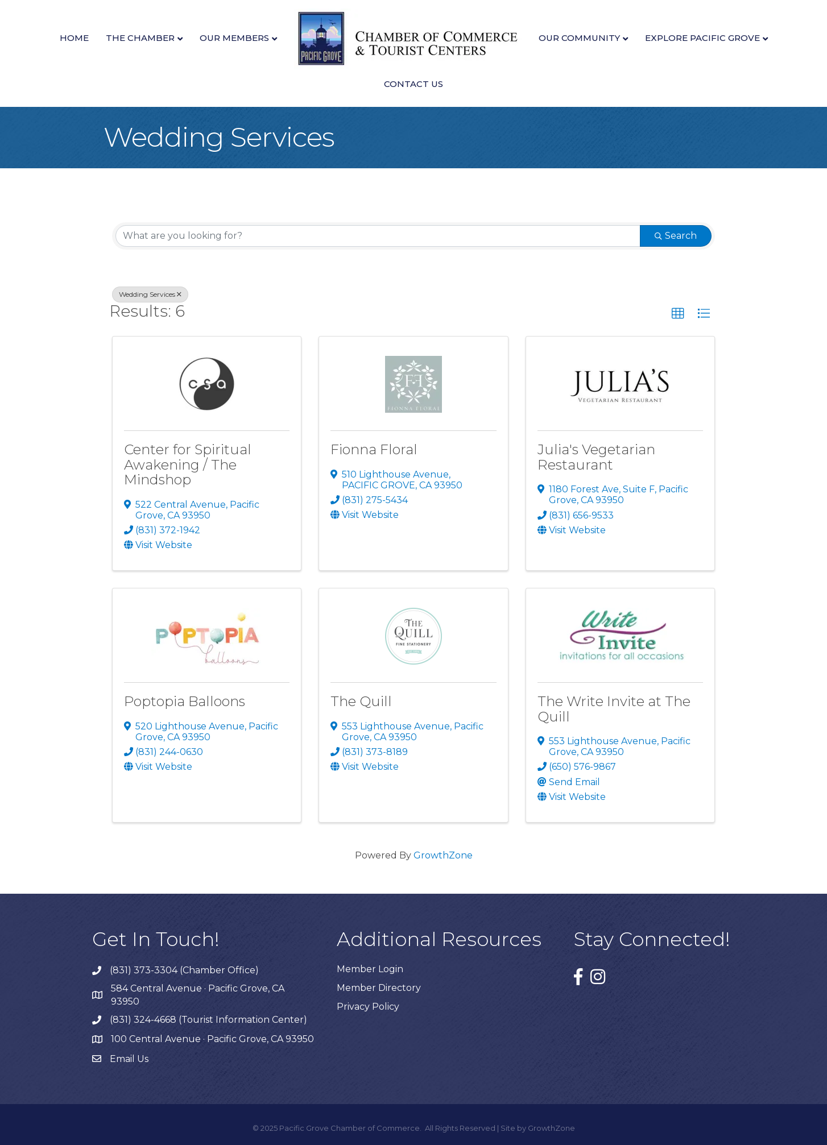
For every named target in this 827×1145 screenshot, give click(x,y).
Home (74, 37)
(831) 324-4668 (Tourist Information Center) (208, 1019)
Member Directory (379, 987)
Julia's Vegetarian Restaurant (596, 456)
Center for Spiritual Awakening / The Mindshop (187, 464)
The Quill (361, 701)
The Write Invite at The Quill (613, 708)
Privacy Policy (368, 1006)
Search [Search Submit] (676, 235)
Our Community (579, 37)
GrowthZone (443, 855)
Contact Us (413, 83)
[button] (678, 313)
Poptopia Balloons (184, 701)
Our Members (234, 37)
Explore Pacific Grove (702, 37)
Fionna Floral (373, 449)
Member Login (370, 969)
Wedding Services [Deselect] (150, 294)
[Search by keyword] (377, 236)
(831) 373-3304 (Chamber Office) (184, 970)
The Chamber (140, 37)
